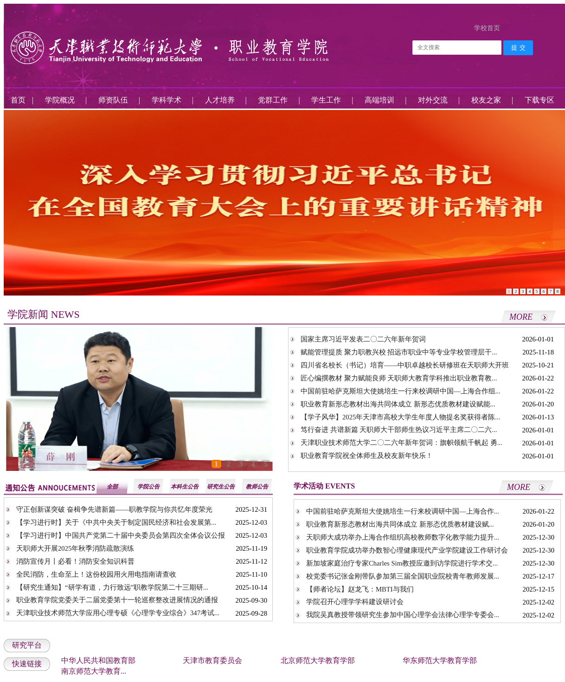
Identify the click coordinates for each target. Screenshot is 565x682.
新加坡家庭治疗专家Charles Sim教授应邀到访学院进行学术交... (402, 563)
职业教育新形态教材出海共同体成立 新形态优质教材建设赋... (400, 524)
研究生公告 (221, 486)
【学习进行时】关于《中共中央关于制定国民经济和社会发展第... (116, 522)
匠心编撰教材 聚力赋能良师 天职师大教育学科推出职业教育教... (399, 378)
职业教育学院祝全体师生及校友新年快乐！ (367, 455)
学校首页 (487, 28)
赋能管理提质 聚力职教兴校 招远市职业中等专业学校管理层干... (399, 352)
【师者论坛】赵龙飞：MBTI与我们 (360, 589)
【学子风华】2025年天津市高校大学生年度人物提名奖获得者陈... (400, 417)
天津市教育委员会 (212, 660)
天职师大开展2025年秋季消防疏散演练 (75, 548)
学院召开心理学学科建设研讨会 (355, 601)
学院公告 (148, 486)
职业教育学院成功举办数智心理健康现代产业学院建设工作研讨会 (407, 550)
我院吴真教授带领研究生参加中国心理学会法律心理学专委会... (402, 614)
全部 (112, 486)
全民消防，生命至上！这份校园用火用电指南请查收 (96, 574)
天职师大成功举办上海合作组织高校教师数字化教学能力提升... (402, 537)
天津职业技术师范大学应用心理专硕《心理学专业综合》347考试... (117, 613)
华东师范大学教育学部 (440, 660)
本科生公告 (185, 486)
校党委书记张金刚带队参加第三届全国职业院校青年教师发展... (402, 576)
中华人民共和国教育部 (98, 660)
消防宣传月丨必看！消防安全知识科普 (75, 561)
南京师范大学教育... (93, 671)
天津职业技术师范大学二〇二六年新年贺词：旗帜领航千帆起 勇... (401, 442)
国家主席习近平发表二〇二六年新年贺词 (363, 339)
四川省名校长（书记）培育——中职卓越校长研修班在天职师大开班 (405, 365)
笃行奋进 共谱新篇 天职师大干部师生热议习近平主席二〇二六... (399, 429)
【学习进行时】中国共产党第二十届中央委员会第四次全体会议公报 (120, 535)
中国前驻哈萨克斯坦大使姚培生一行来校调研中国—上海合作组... (401, 391)
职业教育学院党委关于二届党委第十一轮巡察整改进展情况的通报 (117, 600)
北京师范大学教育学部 (318, 660)
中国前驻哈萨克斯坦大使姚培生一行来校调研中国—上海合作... (402, 511)
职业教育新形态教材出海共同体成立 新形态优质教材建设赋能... (398, 404)
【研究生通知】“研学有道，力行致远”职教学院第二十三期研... (112, 587)
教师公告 (257, 486)
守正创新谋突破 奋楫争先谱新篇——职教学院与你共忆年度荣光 (114, 509)
